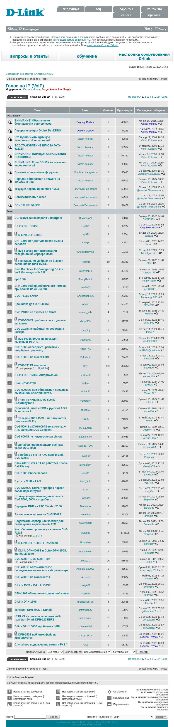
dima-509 (85, 321)
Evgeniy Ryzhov (85, 122)
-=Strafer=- (86, 400)
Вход (12, 29)
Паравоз (85, 498)
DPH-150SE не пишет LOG (31, 357)
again (85, 304)
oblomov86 (85, 551)
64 (39, 368)
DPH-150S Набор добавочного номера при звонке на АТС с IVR (40, 287)
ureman (149, 420)
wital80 (85, 473)
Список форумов (16, 79)
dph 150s (20, 279)
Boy (85, 366)
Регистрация (29, 29)
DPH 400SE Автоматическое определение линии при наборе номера (41, 569)
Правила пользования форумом (36, 172)
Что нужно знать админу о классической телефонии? (32, 139)
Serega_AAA (85, 445)
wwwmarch (85, 522)
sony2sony (86, 618)
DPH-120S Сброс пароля (30, 473)
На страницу (134, 97)
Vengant (148, 534)
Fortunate (149, 552)
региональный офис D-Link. (102, 45)
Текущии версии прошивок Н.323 (36, 188)
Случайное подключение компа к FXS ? (41, 644)
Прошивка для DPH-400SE (32, 304)
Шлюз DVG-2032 (25, 383)
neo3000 (85, 287)
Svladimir (85, 357)
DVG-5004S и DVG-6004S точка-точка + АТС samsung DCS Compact (40, 428)
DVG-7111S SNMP (26, 295)
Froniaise (85, 542)
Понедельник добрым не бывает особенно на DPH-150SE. (38, 262)
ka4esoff (149, 474)
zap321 (85, 226)
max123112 (85, 635)
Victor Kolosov (31, 89)
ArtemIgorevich (85, 251)
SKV (148, 263)
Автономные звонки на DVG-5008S (37, 514)
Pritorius (85, 261)
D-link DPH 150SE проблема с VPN (37, 626)
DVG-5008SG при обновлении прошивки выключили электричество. (41, 391)
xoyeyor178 (85, 271)
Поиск (160, 29)
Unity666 (85, 585)
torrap (85, 242)
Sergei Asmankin (52, 89)
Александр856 (85, 295)
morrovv (85, 593)
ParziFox (85, 455)
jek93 (149, 562)
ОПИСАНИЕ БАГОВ (27, 205)
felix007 (149, 313)
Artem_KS (85, 348)
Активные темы (44, 73)
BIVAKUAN (85, 218)
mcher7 (149, 402)
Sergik (67, 89)
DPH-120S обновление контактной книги (41, 593)
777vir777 (148, 305)
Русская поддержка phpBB (87, 724)
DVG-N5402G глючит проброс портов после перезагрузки (39, 489)
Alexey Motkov (149, 123)
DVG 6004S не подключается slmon (38, 436)
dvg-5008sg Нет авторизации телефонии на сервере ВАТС (35, 252)
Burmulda (149, 524)
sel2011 (85, 560)
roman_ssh (85, 312)
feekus (85, 383)
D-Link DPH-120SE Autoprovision (36, 375)
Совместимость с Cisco (30, 197)
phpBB (79, 722)
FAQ (148, 29)
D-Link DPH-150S (25, 601)
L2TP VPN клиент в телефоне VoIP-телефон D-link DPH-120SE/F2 (37, 618)
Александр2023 (85, 568)
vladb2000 (85, 339)
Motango (85, 532)
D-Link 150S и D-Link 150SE (32, 585)
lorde (149, 332)
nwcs (85, 644)
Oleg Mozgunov (149, 227)
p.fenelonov (85, 436)
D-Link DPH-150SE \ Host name (38, 543)
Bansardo (85, 506)
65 (42, 368)
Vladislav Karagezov (85, 172)
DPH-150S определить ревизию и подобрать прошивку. (36, 349)
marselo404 (85, 626)
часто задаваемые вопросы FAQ (71, 39)
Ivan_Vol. (85, 481)
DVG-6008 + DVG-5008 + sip (32, 559)
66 (46, 368)
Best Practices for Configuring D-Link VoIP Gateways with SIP (38, 271)
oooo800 (149, 367)
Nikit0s (85, 419)
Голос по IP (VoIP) (38, 79)
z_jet (85, 489)
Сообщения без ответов (19, 73)
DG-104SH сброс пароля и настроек (38, 218)
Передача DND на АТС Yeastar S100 (38, 506)
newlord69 (85, 375)
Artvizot (85, 577)
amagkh (85, 514)
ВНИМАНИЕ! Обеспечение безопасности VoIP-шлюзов (32, 122)
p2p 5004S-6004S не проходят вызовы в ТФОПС (36, 340)
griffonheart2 (85, 609)
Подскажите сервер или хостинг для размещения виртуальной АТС (39, 522)
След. (165, 97)
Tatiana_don (149, 438)
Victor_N (149, 393)
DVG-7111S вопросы (32, 365)
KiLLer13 (85, 391)
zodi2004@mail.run (149, 350)
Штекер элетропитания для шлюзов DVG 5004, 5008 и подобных (38, 498)
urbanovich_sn (85, 601)
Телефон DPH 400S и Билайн (33, 609)
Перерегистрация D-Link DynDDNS (37, 130)
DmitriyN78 (85, 428)
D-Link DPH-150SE (26, 226)
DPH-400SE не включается (32, 577)
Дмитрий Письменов (85, 189)
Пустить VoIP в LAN (27, 481)
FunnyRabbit (85, 279)
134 (158, 97)
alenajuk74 (86, 464)
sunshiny (85, 330)
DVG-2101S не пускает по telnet (35, 312)
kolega (148, 603)
